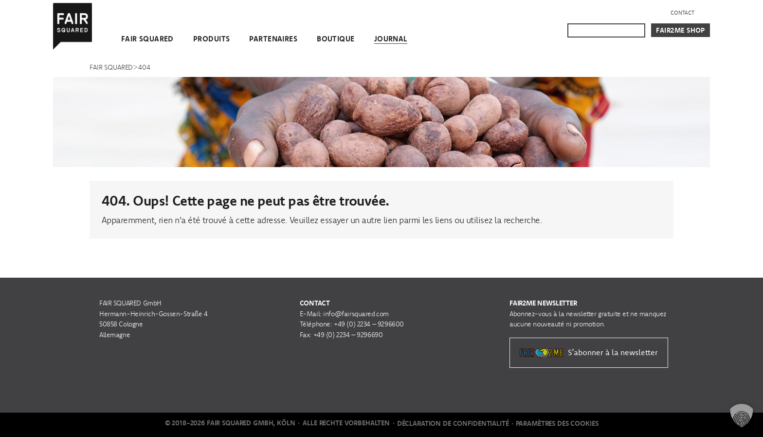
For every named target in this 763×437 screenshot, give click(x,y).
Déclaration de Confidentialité (453, 423)
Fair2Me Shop (680, 30)
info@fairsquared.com (356, 313)
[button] (741, 415)
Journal (390, 38)
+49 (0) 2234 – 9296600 (369, 324)
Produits (211, 38)
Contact (682, 12)
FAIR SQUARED (147, 38)
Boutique (335, 38)
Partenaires (273, 38)
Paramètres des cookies (557, 423)
